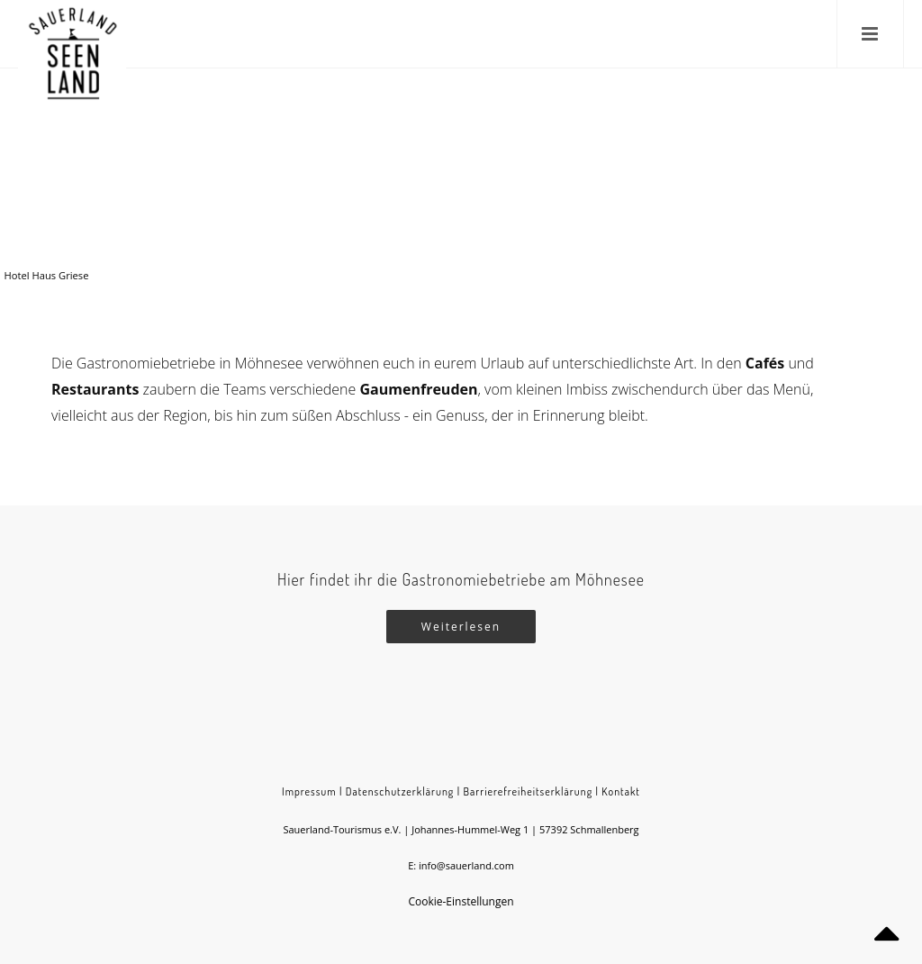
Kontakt (620, 791)
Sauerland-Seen (689, 174)
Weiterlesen (461, 626)
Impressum (309, 791)
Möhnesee (760, 174)
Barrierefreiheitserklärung (528, 791)
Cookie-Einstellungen (460, 901)
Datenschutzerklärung (400, 791)
